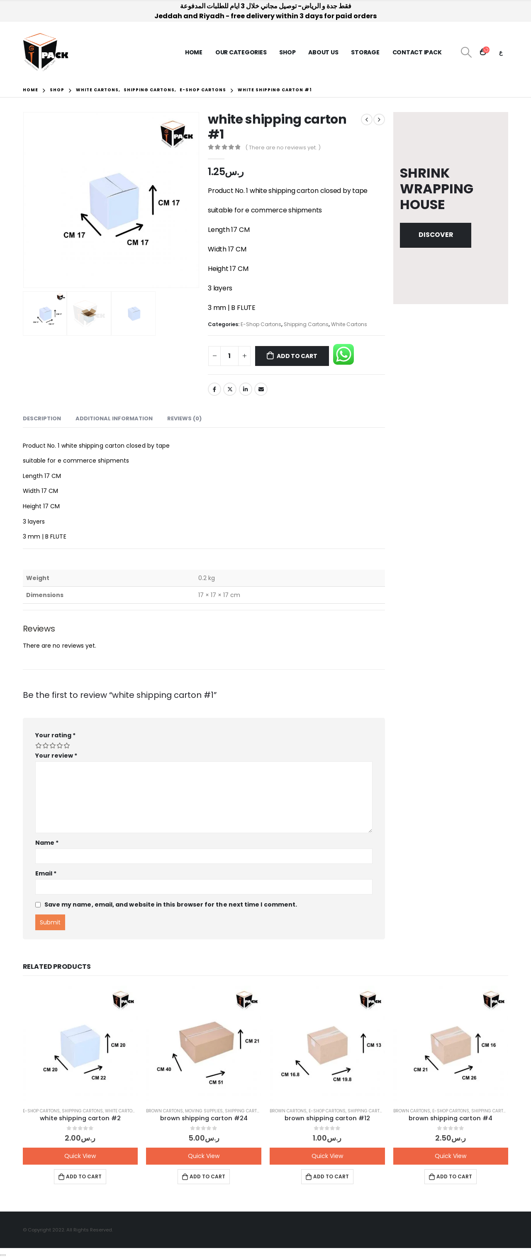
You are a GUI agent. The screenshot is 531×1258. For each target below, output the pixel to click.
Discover (436, 234)
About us (323, 52)
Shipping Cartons (306, 324)
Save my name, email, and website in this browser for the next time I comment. (170, 904)
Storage (365, 52)
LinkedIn (245, 389)
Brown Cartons (164, 1111)
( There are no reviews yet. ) (283, 147)
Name (46, 843)
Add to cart (297, 356)
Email (261, 389)
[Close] (3, 1255)
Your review (56, 755)
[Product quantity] (229, 356)
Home (193, 52)
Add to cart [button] (84, 1176)
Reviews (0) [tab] (184, 418)
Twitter (229, 389)
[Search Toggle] (466, 52)
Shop (287, 52)
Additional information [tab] (114, 418)
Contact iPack (417, 52)
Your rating (55, 735)
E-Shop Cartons (261, 324)
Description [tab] (42, 418)
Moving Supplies (204, 1111)
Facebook (214, 389)
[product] (80, 1043)
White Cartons (349, 324)
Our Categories (241, 52)
